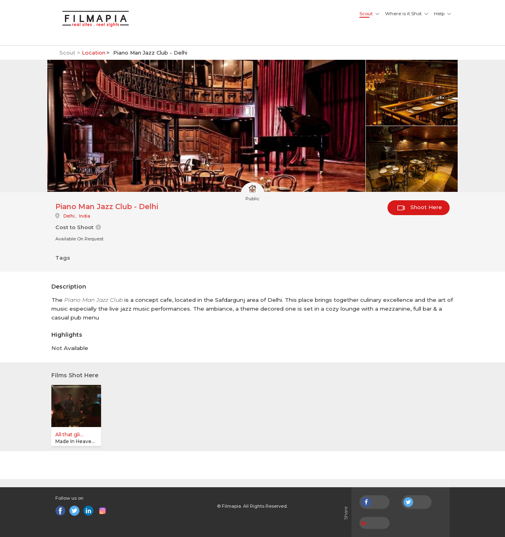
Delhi (69, 216)
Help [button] (439, 13)
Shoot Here (420, 207)
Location (93, 52)
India (84, 216)
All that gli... (69, 434)
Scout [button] (366, 13)
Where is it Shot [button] (403, 13)
